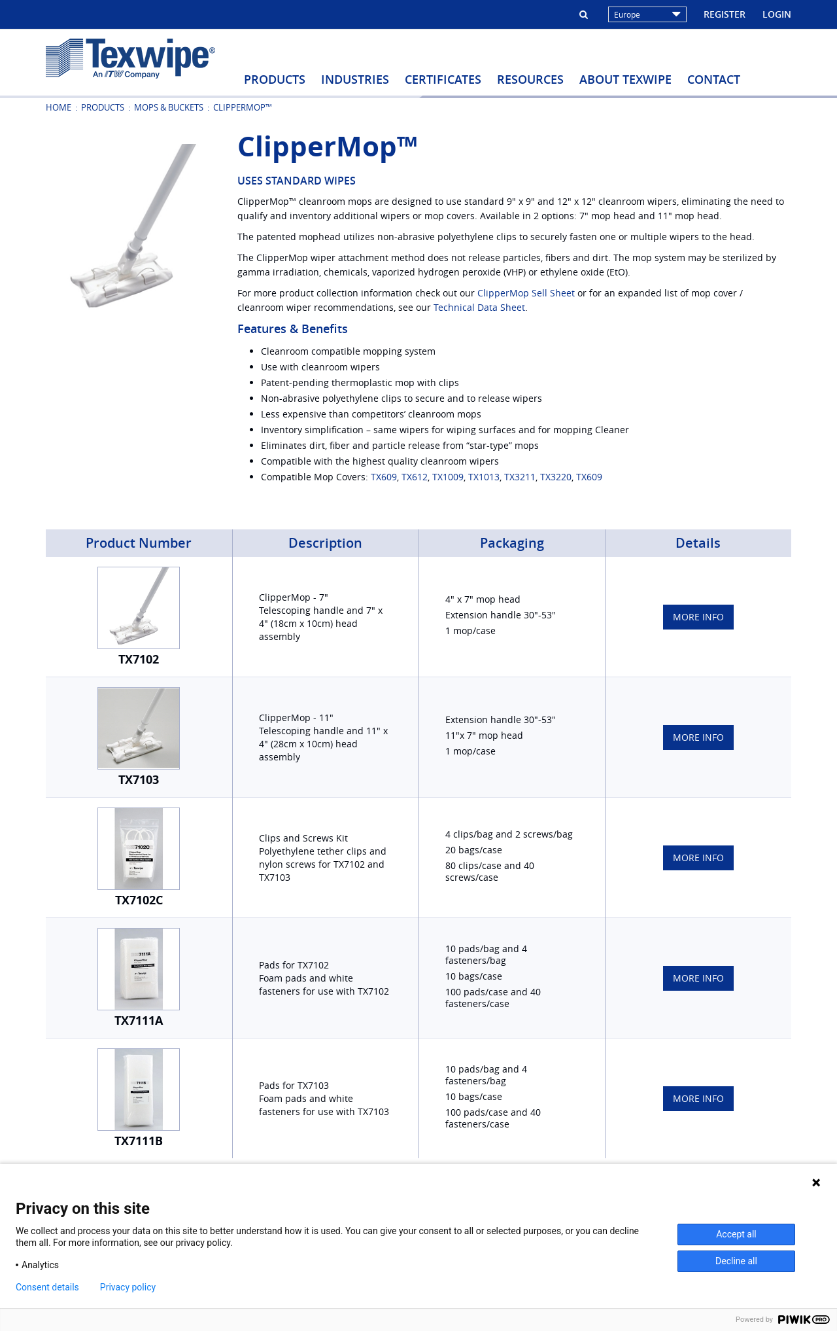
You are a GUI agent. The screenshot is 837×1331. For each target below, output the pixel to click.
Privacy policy (128, 1287)
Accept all (736, 1234)
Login (776, 14)
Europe (647, 14)
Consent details (47, 1287)
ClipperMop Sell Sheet (526, 293)
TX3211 (520, 476)
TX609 (384, 476)
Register (724, 14)
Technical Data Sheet (479, 307)
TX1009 (448, 476)
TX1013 (484, 476)
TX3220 (556, 476)
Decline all (736, 1261)
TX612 (414, 476)
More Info (698, 617)
